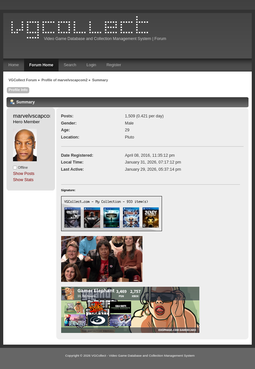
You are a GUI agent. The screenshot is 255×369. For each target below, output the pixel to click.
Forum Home (41, 65)
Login (91, 65)
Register (113, 65)
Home (13, 65)
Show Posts (23, 173)
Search (70, 65)
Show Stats (23, 180)
